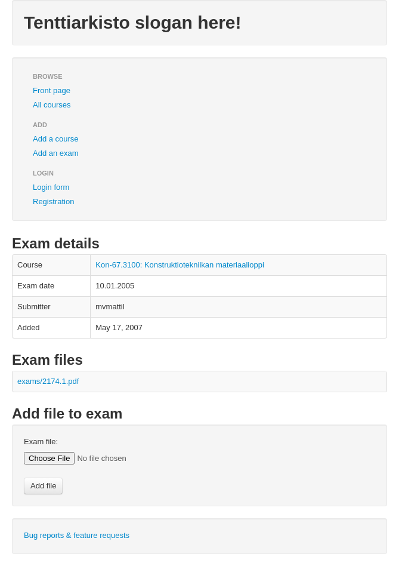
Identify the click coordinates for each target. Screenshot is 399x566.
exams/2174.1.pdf (48, 381)
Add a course (56, 138)
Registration (53, 201)
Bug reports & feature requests (76, 535)
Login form (51, 187)
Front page (51, 90)
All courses (52, 104)
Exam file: (41, 441)
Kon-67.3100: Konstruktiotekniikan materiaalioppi (179, 264)
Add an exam (56, 153)
